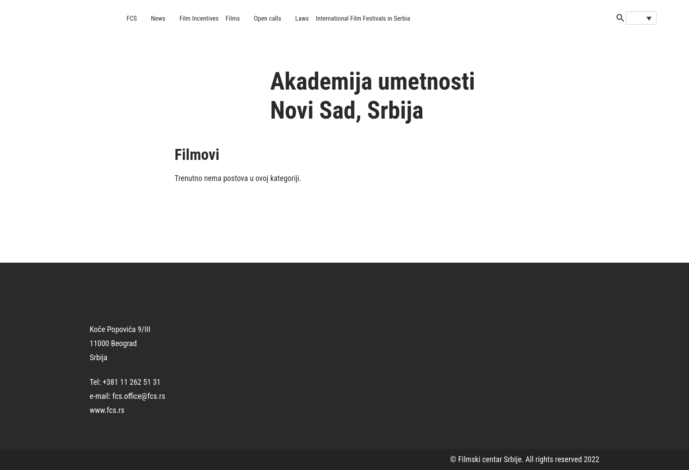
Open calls (267, 18)
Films (233, 18)
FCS (132, 18)
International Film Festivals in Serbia (363, 18)
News (158, 18)
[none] (641, 18)
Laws (302, 18)
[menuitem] (641, 18)
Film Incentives (198, 18)
